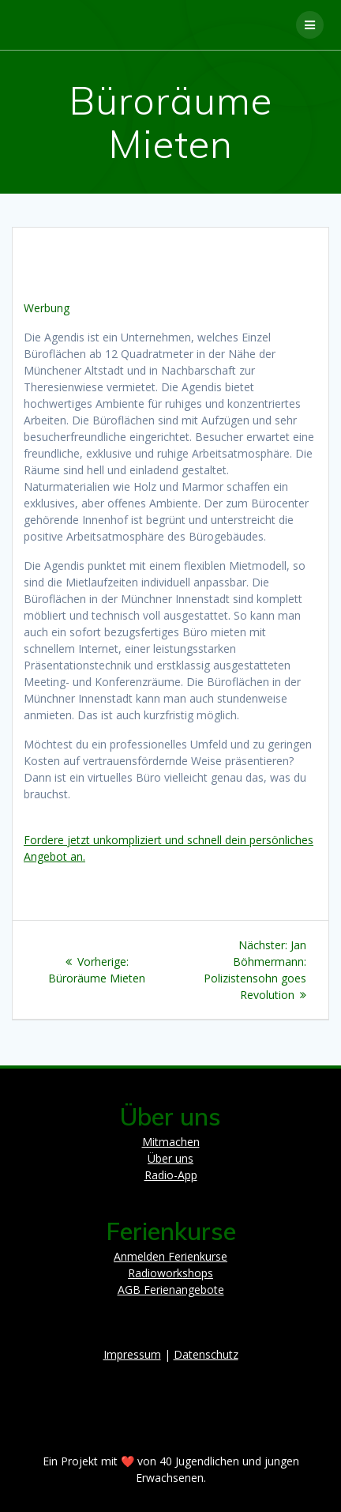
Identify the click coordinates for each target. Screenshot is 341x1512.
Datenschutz (206, 1354)
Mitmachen (171, 1141)
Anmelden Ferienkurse (170, 1256)
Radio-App (170, 1174)
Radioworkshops (170, 1272)
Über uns (170, 1158)
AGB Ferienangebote (171, 1289)
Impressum (132, 1354)
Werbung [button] (46, 307)
